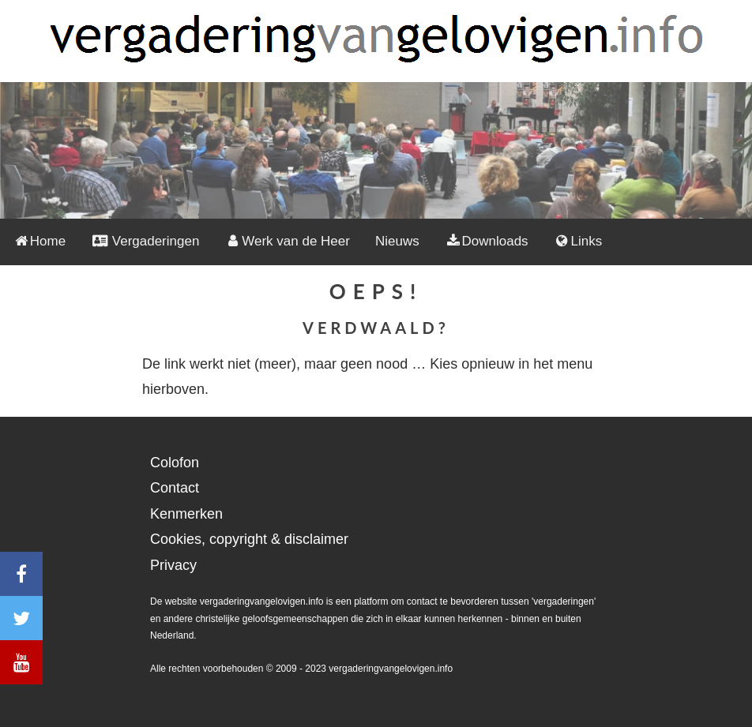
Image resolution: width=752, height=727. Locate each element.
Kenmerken (186, 514)
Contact (174, 488)
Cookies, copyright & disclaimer (249, 539)
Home (39, 241)
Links (578, 241)
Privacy (173, 565)
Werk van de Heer (287, 241)
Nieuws (397, 241)
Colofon (174, 462)
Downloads (486, 241)
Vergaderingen (145, 241)
